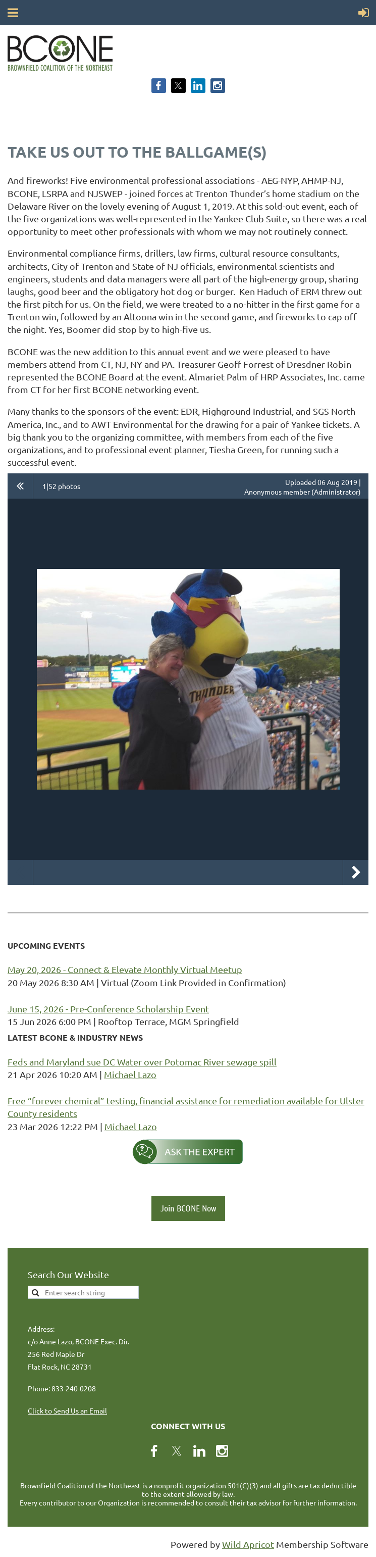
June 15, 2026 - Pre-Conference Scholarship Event (108, 1008)
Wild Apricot (248, 1544)
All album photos (20, 486)
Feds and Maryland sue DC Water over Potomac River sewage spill (142, 1061)
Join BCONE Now (188, 1207)
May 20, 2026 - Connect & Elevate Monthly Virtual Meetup (125, 969)
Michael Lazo (130, 1074)
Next (355, 872)
